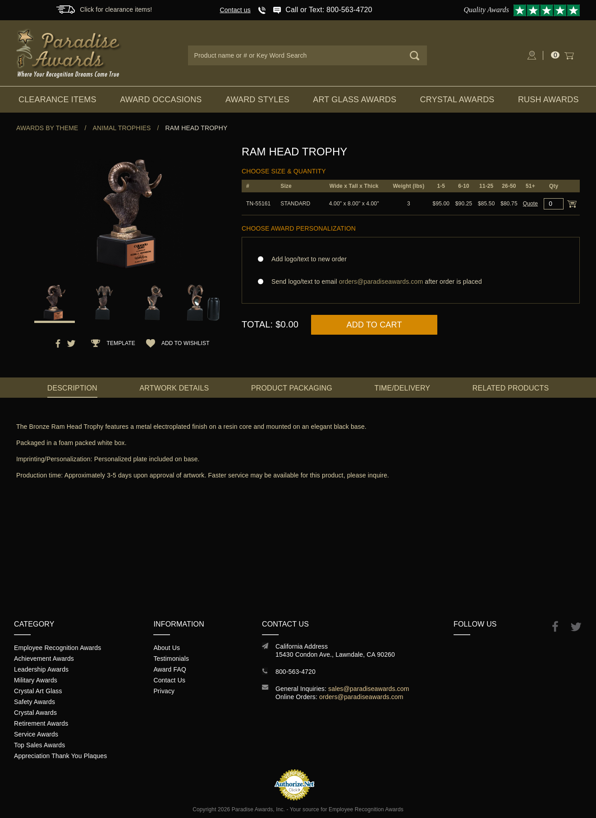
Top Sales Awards (39, 745)
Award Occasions (161, 99)
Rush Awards (548, 99)
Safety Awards (34, 701)
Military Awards (35, 680)
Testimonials (171, 658)
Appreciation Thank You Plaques (60, 755)
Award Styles (257, 99)
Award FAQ (169, 669)
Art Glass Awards (354, 99)
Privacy (163, 691)
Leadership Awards (41, 669)
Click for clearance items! (116, 9)
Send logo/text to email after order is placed (411, 281)
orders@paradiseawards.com (361, 696)
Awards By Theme (47, 128)
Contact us (235, 10)
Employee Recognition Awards (57, 647)
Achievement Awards (44, 658)
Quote (530, 203)
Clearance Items (57, 99)
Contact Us (169, 680)
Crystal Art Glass (38, 691)
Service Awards (36, 734)
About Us (166, 647)
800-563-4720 (295, 671)
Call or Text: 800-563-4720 (328, 10)
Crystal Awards (457, 99)
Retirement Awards (41, 723)
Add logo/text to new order (306, 259)
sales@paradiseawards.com (368, 688)
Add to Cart (374, 324)
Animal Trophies (122, 128)
